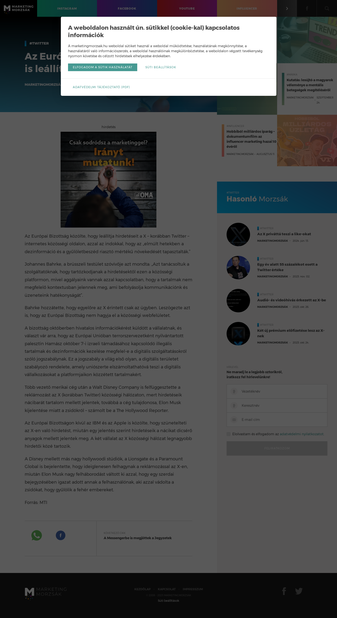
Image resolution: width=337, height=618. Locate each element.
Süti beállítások (160, 67)
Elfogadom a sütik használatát (102, 67)
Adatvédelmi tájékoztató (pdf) (101, 87)
